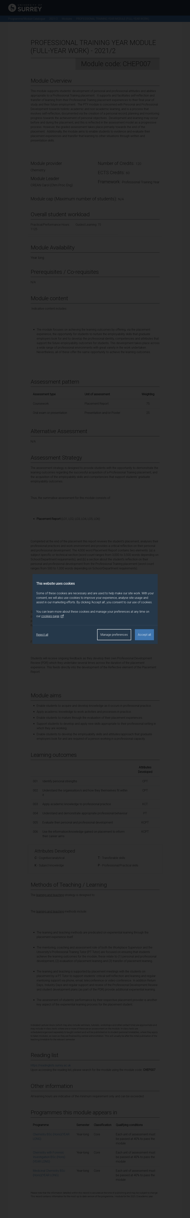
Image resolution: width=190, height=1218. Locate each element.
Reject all (42, 634)
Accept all (144, 634)
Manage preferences (114, 634)
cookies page (52, 616)
